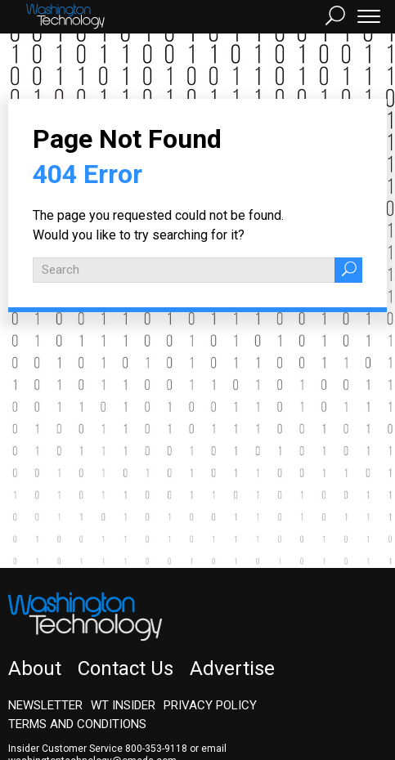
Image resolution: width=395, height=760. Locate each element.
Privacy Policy (210, 705)
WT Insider (123, 705)
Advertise (232, 668)
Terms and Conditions (77, 724)
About (34, 668)
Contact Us (125, 668)
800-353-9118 (156, 748)
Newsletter (45, 705)
